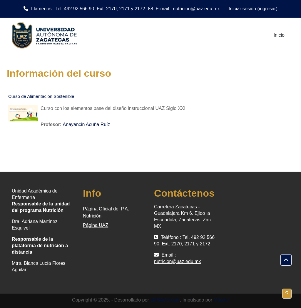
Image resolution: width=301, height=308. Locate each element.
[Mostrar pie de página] (287, 294)
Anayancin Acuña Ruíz (86, 124)
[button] (286, 260)
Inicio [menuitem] (279, 35)
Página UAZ (95, 225)
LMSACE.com (165, 299)
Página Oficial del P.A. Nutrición (106, 212)
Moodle (221, 299)
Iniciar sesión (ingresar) (253, 8)
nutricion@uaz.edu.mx (196, 8)
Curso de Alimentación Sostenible (41, 96)
